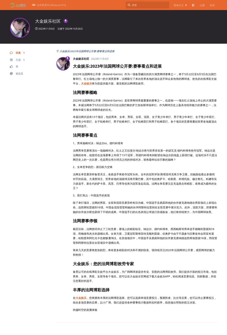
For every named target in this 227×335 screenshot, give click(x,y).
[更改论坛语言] (180, 5)
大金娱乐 (86, 83)
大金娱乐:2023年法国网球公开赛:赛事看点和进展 (87, 51)
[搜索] (147, 5)
